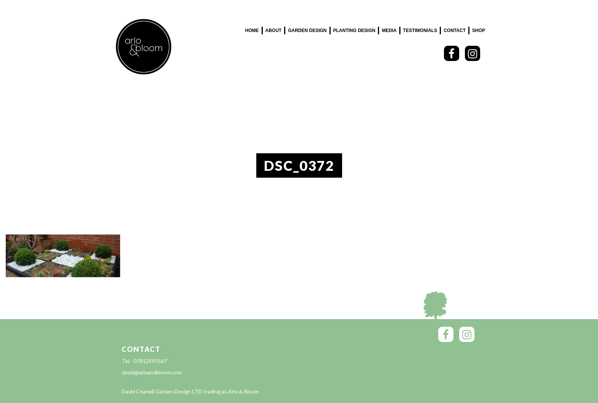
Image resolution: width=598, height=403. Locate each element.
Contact (455, 30)
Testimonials (420, 30)
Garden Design (307, 30)
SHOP (478, 30)
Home (252, 30)
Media (389, 30)
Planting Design (354, 30)
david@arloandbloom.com (152, 372)
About (273, 30)
